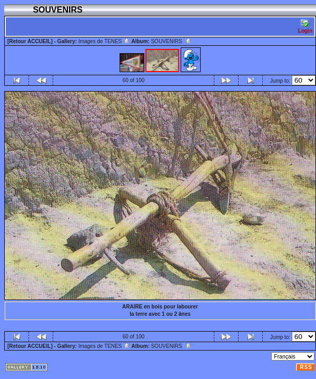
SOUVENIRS (171, 41)
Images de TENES (104, 41)
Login (305, 26)
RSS (306, 367)
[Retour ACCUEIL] (30, 41)
